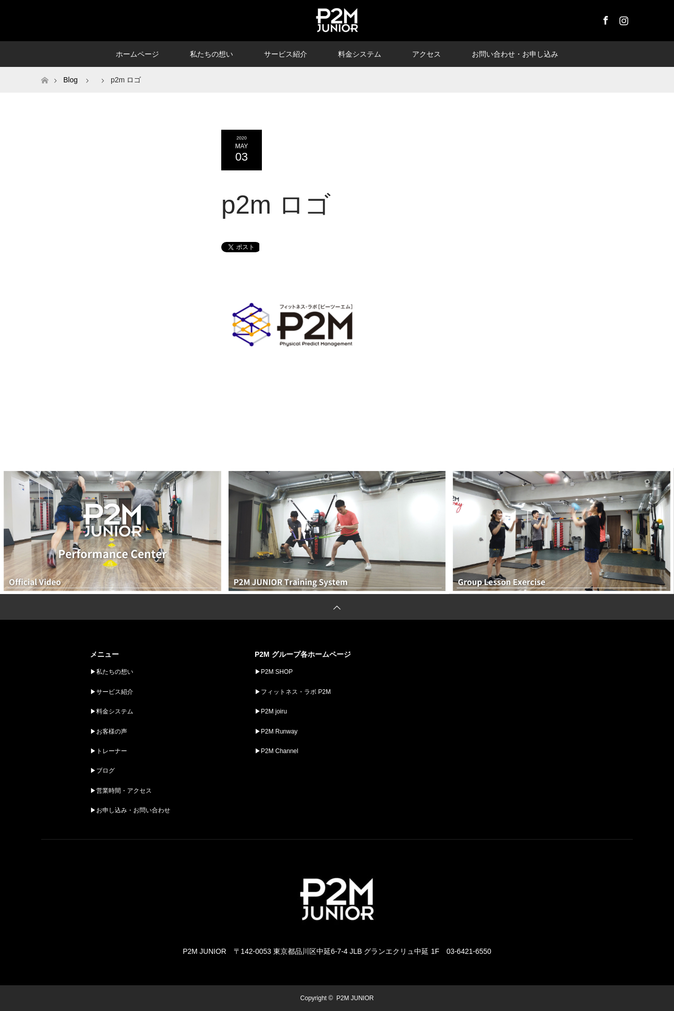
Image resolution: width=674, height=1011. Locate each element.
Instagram (622, 18)
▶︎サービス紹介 (111, 691)
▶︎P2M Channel (276, 751)
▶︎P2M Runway (276, 731)
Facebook (604, 18)
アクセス (426, 54)
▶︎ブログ (102, 770)
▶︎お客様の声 (108, 731)
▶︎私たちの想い (111, 671)
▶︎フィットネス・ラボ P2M (293, 691)
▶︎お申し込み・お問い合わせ (130, 810)
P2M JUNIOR (355, 998)
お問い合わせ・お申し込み (515, 54)
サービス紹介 (285, 54)
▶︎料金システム (111, 711)
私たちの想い (211, 54)
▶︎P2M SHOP (274, 671)
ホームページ (137, 54)
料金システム (359, 54)
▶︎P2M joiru (271, 711)
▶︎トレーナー (108, 751)
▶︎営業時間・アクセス (121, 790)
